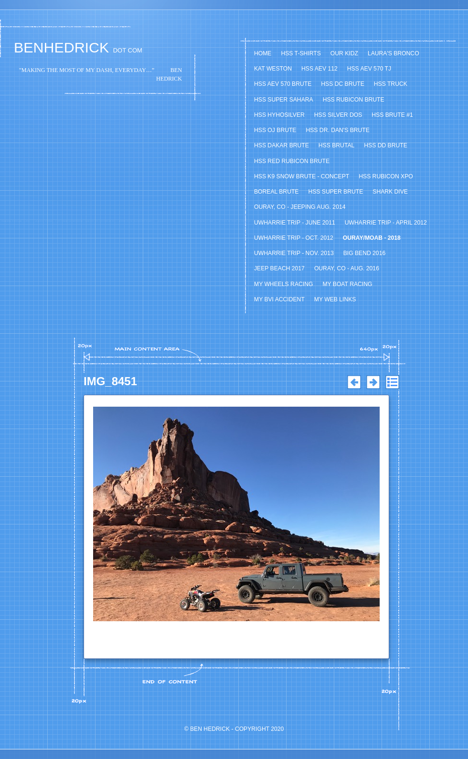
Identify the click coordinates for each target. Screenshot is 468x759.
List (392, 382)
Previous (354, 382)
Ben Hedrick (210, 729)
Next (373, 382)
